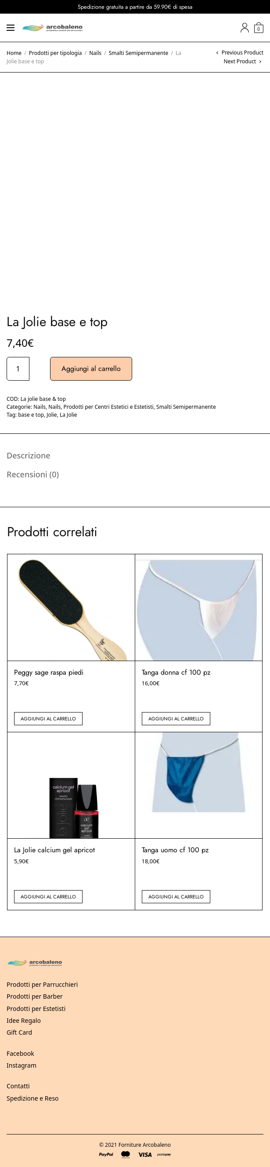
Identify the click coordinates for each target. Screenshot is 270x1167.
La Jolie (68, 414)
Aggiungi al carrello (91, 369)
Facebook (20, 1053)
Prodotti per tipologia (55, 53)
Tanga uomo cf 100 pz (175, 850)
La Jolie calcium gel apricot (54, 850)
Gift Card (19, 1032)
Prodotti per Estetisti (36, 1008)
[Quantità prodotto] (18, 369)
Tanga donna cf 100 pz (176, 672)
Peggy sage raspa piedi (48, 672)
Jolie (52, 414)
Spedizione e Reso (33, 1098)
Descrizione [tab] (28, 455)
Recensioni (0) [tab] (33, 474)
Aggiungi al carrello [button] (48, 718)
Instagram (21, 1065)
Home (14, 53)
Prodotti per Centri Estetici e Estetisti (109, 407)
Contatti (18, 1086)
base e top (31, 414)
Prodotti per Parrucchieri (42, 984)
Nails (95, 53)
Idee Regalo (24, 1020)
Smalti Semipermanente (139, 53)
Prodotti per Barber (35, 996)
